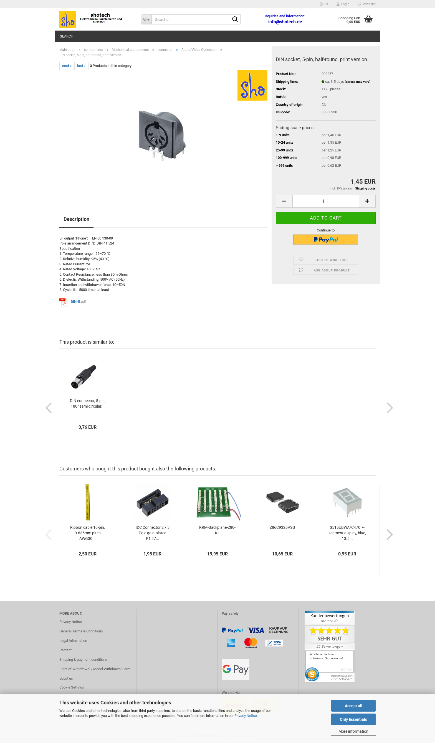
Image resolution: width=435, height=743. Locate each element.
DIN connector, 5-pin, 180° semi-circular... (87, 403)
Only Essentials (353, 719)
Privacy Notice (245, 716)
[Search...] (146, 19)
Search (66, 36)
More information (353, 731)
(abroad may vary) (357, 82)
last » (81, 66)
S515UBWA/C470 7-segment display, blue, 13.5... (347, 533)
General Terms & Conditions (81, 631)
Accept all (353, 706)
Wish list (367, 4)
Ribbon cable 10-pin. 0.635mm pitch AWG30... (87, 533)
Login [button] (343, 4)
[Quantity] (325, 201)
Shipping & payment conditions (83, 659)
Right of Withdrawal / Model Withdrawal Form (94, 669)
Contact (65, 650)
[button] (323, 4)
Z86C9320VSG (282, 527)
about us (66, 678)
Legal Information (73, 641)
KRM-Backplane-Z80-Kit (217, 530)
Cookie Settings (71, 687)
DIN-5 (75, 302)
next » (67, 66)
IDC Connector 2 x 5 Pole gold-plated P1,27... (153, 533)
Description (76, 219)
